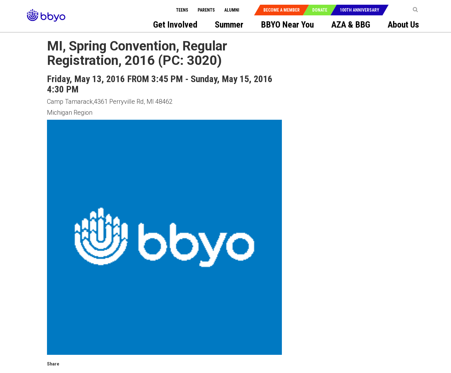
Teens (182, 10)
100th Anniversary (359, 10)
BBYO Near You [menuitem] (287, 24)
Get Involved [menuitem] (175, 24)
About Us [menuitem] (403, 24)
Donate (319, 10)
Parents (206, 10)
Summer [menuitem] (229, 24)
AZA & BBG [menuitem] (350, 24)
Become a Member (281, 10)
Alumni (231, 10)
